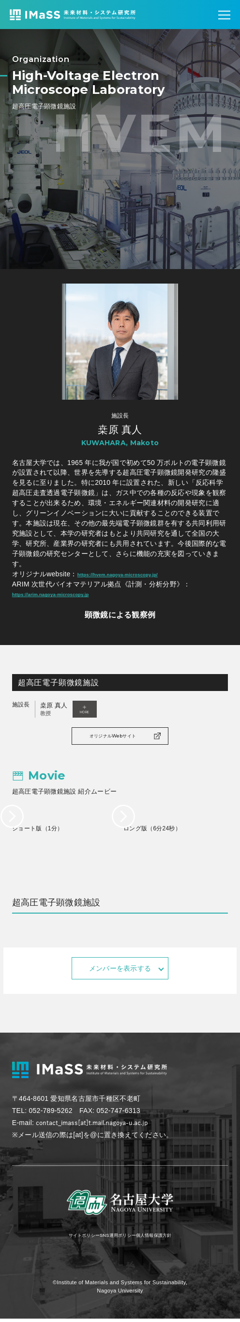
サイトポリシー (64, 1238)
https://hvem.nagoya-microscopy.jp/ (137, 574)
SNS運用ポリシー (116, 1238)
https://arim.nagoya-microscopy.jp (69, 594)
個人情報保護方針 (171, 1238)
